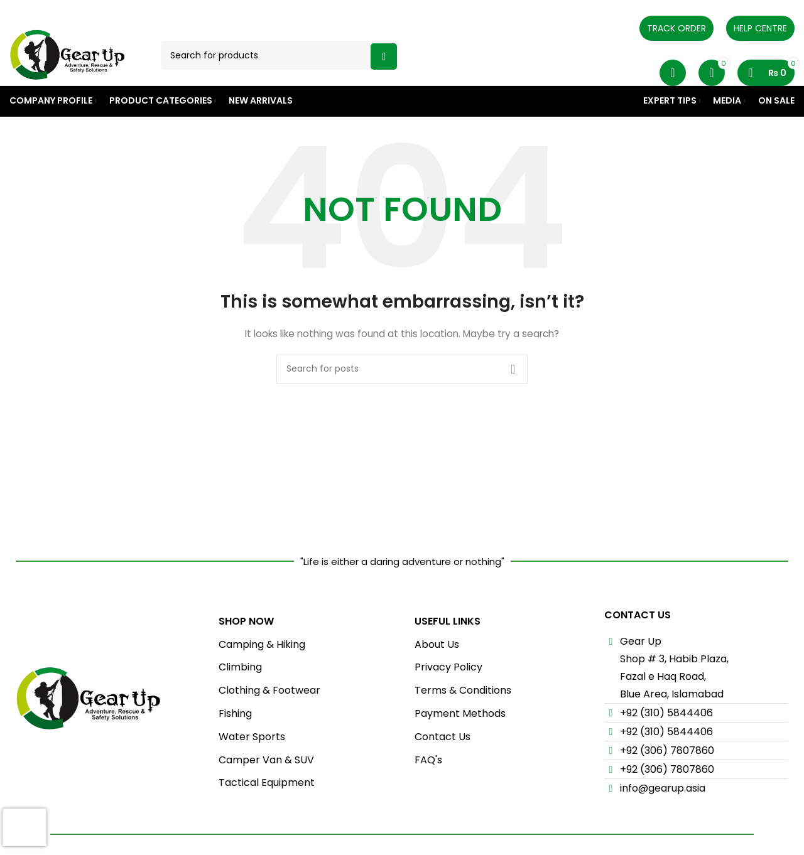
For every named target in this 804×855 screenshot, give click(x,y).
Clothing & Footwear (269, 718)
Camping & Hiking (262, 672)
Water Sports (252, 765)
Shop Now (246, 649)
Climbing (240, 696)
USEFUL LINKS (448, 649)
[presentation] (24, 827)
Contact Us (442, 765)
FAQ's (428, 788)
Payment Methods (460, 741)
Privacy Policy (448, 696)
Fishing (235, 741)
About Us (437, 672)
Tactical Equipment (267, 811)
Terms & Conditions (463, 718)
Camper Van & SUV (266, 788)
